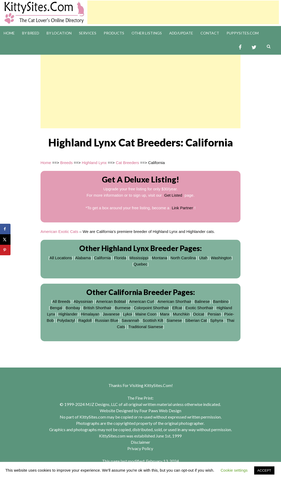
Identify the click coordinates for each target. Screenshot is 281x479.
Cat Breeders (127, 162)
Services (87, 33)
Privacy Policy (140, 448)
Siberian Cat (196, 320)
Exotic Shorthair (199, 307)
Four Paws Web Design (160, 410)
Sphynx (216, 320)
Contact (209, 33)
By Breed (30, 33)
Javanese (111, 314)
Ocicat (198, 314)
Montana (159, 258)
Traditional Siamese (145, 326)
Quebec (141, 264)
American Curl (141, 301)
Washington (221, 258)
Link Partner (182, 208)
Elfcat (177, 307)
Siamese (174, 320)
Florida (120, 258)
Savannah (130, 320)
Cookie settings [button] (234, 470)
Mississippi (139, 258)
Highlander (68, 314)
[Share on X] (5, 239)
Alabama (83, 258)
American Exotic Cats (59, 231)
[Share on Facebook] (5, 229)
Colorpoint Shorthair (151, 307)
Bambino (221, 301)
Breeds (66, 162)
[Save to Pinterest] (5, 250)
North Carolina (183, 258)
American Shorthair (174, 301)
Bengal (56, 307)
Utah (203, 258)
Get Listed (173, 195)
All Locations (60, 258)
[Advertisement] (183, 12)
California (102, 258)
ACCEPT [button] (264, 470)
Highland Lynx (94, 162)
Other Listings (147, 33)
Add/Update (181, 33)
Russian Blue (106, 320)
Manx (165, 314)
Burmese (123, 307)
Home (9, 33)
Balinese (202, 301)
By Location (59, 33)
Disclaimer (140, 442)
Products (114, 33)
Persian (214, 314)
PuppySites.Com (243, 33)
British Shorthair (97, 307)
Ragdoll (85, 320)
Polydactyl (66, 320)
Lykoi (127, 314)
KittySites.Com (158, 385)
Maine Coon (146, 314)
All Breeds (61, 301)
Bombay (73, 307)
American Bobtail (111, 301)
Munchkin (181, 314)
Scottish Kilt (153, 320)
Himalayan (90, 314)
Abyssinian (83, 301)
